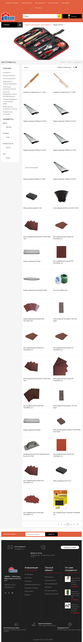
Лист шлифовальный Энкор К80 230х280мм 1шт (66, 512)
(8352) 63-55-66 (36, 552)
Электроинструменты (9, 74)
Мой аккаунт (49, 576)
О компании (29, 573)
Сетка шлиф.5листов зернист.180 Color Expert (65, 319)
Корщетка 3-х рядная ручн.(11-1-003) (64, 91)
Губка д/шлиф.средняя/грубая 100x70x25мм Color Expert (67, 429)
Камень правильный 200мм (31, 429)
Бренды (27, 594)
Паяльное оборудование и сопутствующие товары (10, 100)
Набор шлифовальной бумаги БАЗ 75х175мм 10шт (33, 319)
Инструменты (7, 71)
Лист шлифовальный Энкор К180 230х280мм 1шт (33, 480)
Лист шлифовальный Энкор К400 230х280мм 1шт (33, 512)
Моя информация (51, 583)
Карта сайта (29, 590)
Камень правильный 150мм (31, 260)
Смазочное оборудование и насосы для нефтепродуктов (10, 93)
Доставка (28, 577)
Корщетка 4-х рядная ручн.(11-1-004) (34, 91)
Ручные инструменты (9, 77)
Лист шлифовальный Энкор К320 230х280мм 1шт (63, 261)
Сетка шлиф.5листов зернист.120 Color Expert (65, 405)
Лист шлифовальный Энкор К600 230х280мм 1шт (33, 405)
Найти (51, 533)
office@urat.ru (19, 548)
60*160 (8, 146)
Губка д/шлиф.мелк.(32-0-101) (62, 480)
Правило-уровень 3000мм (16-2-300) (34, 178)
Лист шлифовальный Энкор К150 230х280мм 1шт (63, 236)
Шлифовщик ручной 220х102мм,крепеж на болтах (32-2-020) (36, 454)
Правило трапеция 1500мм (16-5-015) (64, 120)
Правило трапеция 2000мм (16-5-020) (34, 120)
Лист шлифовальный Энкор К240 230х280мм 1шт (63, 378)
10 (77, 523)
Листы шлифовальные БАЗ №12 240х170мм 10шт (36, 378)
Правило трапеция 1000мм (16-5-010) (64, 178)
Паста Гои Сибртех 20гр (60, 289)
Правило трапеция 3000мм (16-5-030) (64, 149)
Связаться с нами (70, 546)
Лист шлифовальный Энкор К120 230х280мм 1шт (63, 347)
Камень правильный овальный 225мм (35, 289)
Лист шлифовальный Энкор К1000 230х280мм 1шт (63, 454)
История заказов (51, 589)
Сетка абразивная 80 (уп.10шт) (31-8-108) (65, 207)
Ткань (8, 136)
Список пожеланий (51, 593)
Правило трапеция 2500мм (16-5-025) (34, 149)
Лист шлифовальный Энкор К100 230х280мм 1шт (33, 347)
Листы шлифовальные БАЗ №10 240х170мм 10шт (36, 236)
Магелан (8, 126)
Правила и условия (31, 587)
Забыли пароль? (50, 579)
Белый (8, 157)
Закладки (48, 586)
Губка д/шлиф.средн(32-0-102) (32, 207)
